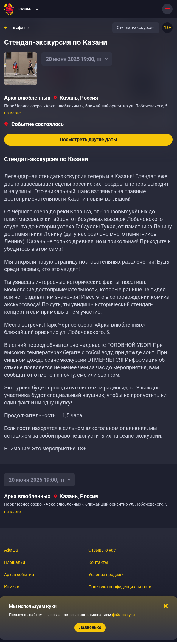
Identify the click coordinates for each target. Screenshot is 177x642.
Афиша (11, 550)
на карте (12, 112)
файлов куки (123, 614)
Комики (11, 586)
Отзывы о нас (102, 550)
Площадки (14, 562)
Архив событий (19, 574)
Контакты (98, 562)
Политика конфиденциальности (119, 586)
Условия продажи (106, 574)
